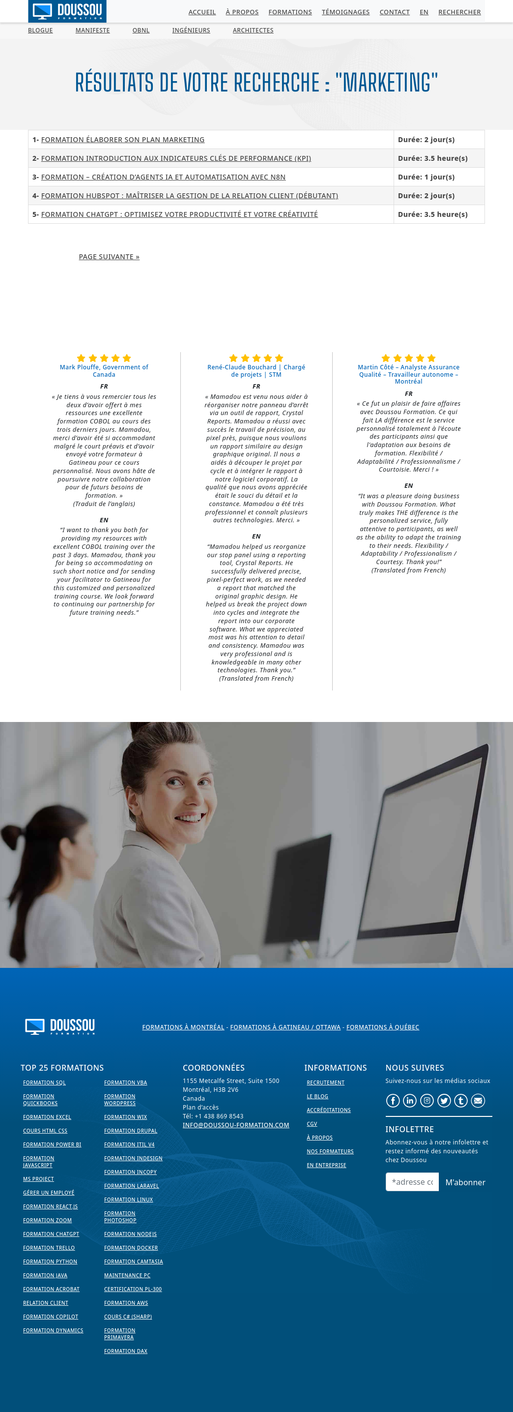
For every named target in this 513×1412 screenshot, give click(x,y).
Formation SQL (44, 1082)
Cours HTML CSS (45, 1130)
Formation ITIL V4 (129, 1144)
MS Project (38, 1178)
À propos (242, 11)
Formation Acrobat (51, 1289)
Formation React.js (50, 1206)
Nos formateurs (330, 1151)
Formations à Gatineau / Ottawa (285, 1027)
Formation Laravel (131, 1185)
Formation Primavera (120, 1334)
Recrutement (326, 1082)
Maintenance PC (127, 1275)
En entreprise (326, 1165)
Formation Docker (131, 1247)
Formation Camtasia (133, 1261)
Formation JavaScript (39, 1162)
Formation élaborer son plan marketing (123, 139)
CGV (312, 1123)
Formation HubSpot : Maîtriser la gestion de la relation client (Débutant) (190, 195)
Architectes (253, 30)
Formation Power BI (52, 1144)
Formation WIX (125, 1116)
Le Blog (318, 1096)
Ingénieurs (191, 30)
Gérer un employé (49, 1192)
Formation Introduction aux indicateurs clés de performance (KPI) (176, 158)
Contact (395, 11)
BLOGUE (40, 30)
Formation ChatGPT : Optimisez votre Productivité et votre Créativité (179, 214)
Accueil (202, 11)
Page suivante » (109, 256)
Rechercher (459, 11)
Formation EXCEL (47, 1116)
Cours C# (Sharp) (128, 1316)
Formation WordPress (120, 1100)
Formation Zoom (47, 1220)
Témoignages (346, 11)
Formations (290, 11)
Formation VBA (125, 1082)
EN (424, 11)
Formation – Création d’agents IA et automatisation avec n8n (163, 176)
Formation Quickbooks (40, 1100)
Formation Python (50, 1261)
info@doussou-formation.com (236, 1125)
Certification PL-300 (133, 1289)
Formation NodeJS (130, 1234)
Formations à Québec (382, 1027)
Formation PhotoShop (120, 1217)
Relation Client (45, 1302)
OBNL (141, 30)
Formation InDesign (133, 1158)
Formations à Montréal (183, 1027)
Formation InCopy (130, 1172)
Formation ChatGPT (51, 1234)
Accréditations (329, 1110)
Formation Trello (49, 1247)
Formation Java (45, 1275)
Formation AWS (126, 1302)
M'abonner (465, 1182)
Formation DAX (125, 1351)
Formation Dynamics (53, 1330)
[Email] (412, 1181)
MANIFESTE (93, 30)
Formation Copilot (50, 1316)
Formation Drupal (130, 1130)
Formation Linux (128, 1199)
